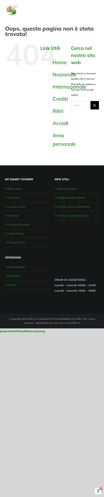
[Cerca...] (80, 105)
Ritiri (58, 111)
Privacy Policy (16, 242)
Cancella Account (18, 224)
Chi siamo (13, 197)
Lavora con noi (16, 206)
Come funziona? (66, 188)
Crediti (60, 99)
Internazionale (16, 267)
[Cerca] (94, 105)
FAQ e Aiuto (14, 188)
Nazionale (64, 74)
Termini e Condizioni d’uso (73, 215)
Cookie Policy (15, 233)
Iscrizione (13, 215)
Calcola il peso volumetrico (73, 206)
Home (60, 62)
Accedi (60, 123)
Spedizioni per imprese (71, 197)
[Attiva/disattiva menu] (97, 8)
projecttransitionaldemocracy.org (22, 331)
